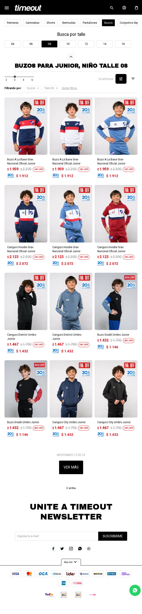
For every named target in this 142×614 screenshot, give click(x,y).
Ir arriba (70, 488)
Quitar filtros (69, 88)
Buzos (31, 88)
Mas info (71, 562)
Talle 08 (49, 88)
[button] (111, 8)
